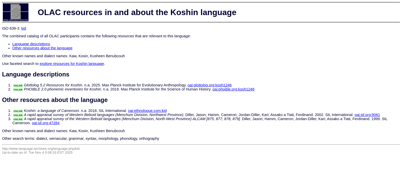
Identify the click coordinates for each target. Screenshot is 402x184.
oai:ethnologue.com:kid (147, 111)
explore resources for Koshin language (72, 64)
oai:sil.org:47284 (46, 123)
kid (23, 28)
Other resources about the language (42, 48)
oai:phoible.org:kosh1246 (234, 89)
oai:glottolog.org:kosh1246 (210, 85)
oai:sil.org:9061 (367, 115)
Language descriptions (31, 44)
